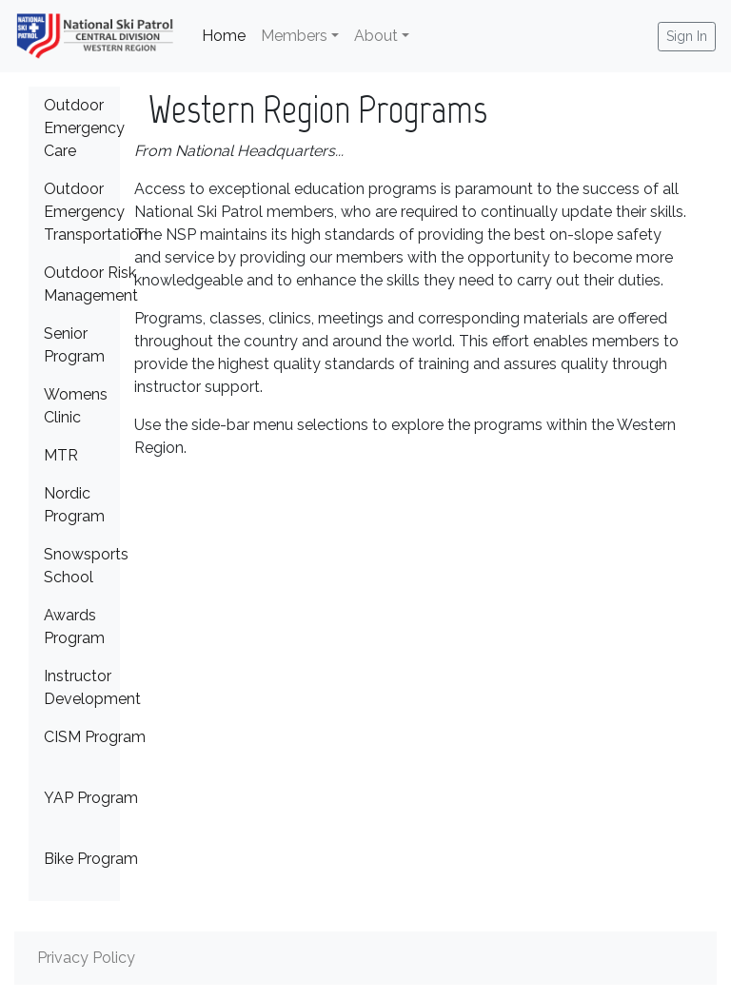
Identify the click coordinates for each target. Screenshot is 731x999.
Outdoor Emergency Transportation (96, 212)
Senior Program (74, 344)
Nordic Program (74, 504)
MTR (61, 455)
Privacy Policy (86, 958)
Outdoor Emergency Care (84, 128)
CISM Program (95, 737)
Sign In (686, 36)
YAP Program (91, 798)
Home (227, 34)
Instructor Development (92, 687)
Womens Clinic (76, 405)
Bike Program (91, 859)
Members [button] (294, 36)
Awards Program (74, 626)
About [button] (376, 36)
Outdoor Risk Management (91, 284)
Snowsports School (86, 565)
